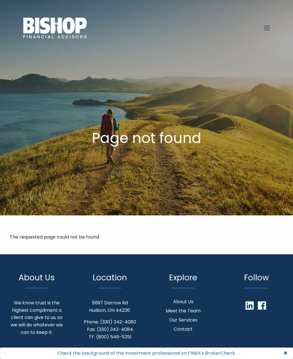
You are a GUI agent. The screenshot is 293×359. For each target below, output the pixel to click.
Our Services (183, 320)
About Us (183, 301)
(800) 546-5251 (113, 337)
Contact (183, 329)
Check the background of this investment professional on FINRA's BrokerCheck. (146, 353)
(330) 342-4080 (118, 322)
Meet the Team (183, 311)
